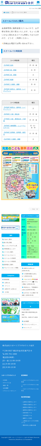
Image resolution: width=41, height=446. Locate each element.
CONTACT (38, 3)
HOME (6, 12)
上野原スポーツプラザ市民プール (30, 421)
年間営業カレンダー (10, 249)
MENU (2, 3)
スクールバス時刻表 (10, 261)
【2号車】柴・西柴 (9, 70)
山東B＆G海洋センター (29, 402)
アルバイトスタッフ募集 (11, 267)
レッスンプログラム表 (10, 245)
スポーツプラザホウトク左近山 (30, 389)
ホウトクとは (6, 382)
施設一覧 (5, 385)
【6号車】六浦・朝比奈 (11, 114)
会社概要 (26, 321)
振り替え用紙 (8, 242)
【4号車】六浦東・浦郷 (11, 84)
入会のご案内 (8, 239)
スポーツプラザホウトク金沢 (30, 385)
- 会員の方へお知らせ (10, 289)
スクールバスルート (10, 255)
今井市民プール (26, 415)
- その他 (6, 292)
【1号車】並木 (8, 65)
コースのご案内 (8, 252)
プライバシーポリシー (30, 324)
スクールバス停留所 (10, 258)
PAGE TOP (34, 209)
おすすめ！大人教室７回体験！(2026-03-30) (30, 294)
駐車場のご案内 (8, 264)
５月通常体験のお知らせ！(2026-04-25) (29, 275)
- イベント (7, 286)
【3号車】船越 (8, 79)
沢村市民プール (26, 412)
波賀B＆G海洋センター (29, 407)
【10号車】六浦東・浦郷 (11, 139)
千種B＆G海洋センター (29, 404)
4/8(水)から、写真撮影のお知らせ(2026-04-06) (30, 288)
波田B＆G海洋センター (29, 410)
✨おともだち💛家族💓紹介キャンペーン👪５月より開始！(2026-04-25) (30, 282)
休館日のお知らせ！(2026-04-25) (28, 269)
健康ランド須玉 (26, 418)
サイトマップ (27, 327)
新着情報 (6, 279)
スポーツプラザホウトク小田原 (30, 381)
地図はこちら (32, 227)
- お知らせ (7, 282)
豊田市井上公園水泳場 (28, 425)
